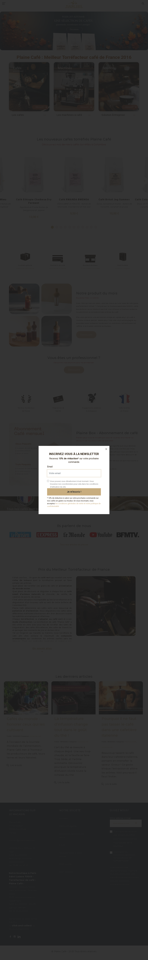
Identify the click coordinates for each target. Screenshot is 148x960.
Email (50, 466)
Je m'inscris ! (74, 491)
